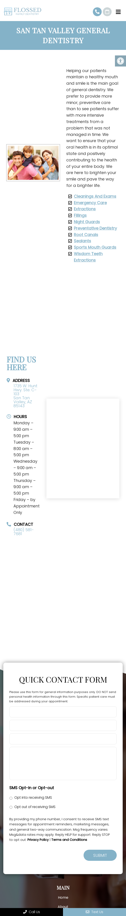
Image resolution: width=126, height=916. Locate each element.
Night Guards (87, 222)
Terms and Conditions (69, 840)
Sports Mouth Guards (95, 247)
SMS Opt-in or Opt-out (31, 787)
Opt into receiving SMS (33, 797)
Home (63, 897)
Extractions (85, 209)
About (63, 906)
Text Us (94, 911)
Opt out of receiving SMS (34, 806)
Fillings (80, 215)
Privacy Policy (38, 840)
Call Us (31, 911)
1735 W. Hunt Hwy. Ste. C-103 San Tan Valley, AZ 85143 (25, 396)
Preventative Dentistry (95, 228)
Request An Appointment (107, 11)
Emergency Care (90, 203)
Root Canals (86, 234)
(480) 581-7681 (97, 11)
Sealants (82, 241)
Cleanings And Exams (95, 196)
